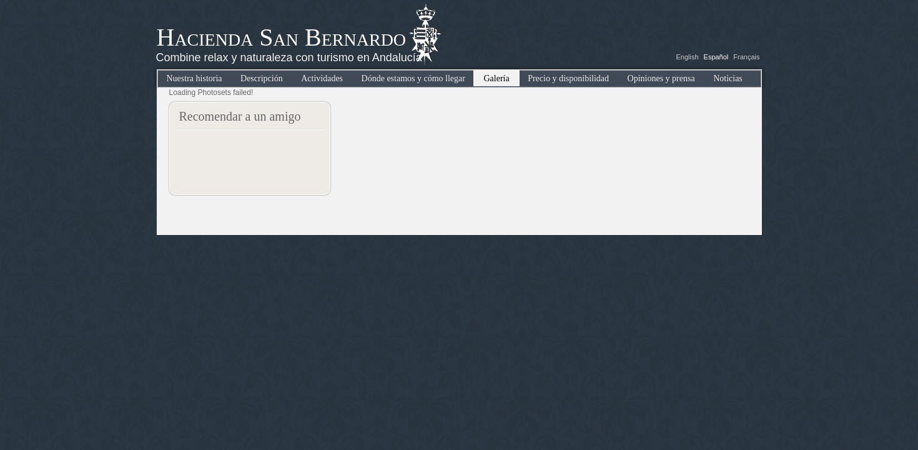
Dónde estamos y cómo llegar (413, 78)
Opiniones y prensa (661, 78)
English (687, 57)
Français (746, 57)
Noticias (728, 78)
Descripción (261, 78)
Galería (496, 78)
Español (716, 57)
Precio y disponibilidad (568, 78)
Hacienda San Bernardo (282, 37)
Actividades (322, 78)
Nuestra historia (194, 78)
